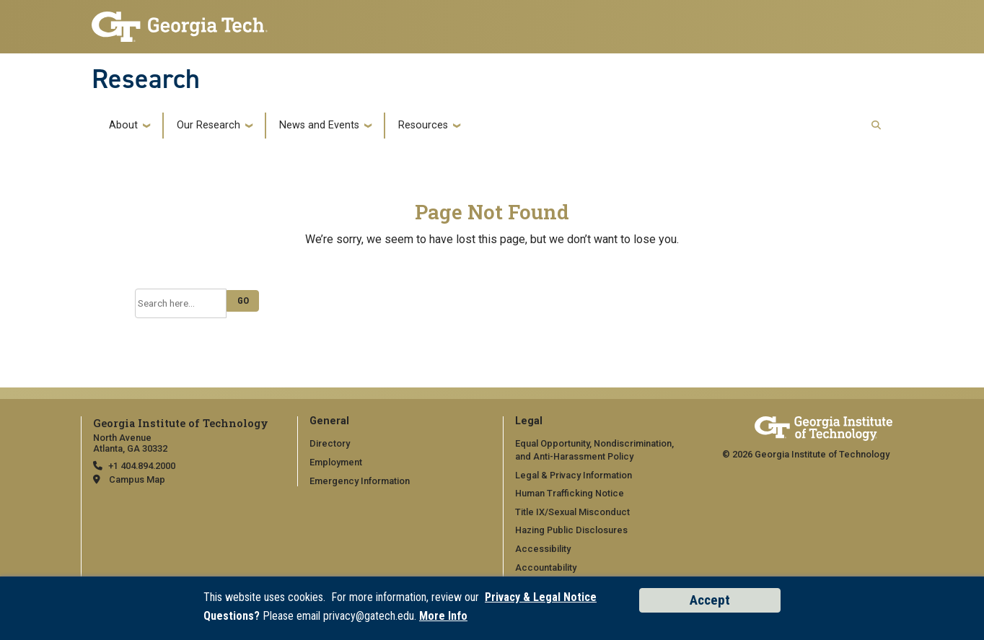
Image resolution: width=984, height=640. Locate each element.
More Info (443, 616)
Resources (423, 125)
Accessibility (543, 548)
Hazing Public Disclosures (571, 530)
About (123, 125)
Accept (710, 600)
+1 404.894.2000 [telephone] (141, 465)
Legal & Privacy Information (573, 475)
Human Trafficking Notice (569, 493)
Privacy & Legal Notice (541, 597)
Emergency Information (359, 480)
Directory (329, 443)
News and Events (319, 125)
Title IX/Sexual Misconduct (572, 512)
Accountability (545, 567)
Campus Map (137, 479)
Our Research (208, 125)
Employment (335, 462)
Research (146, 78)
